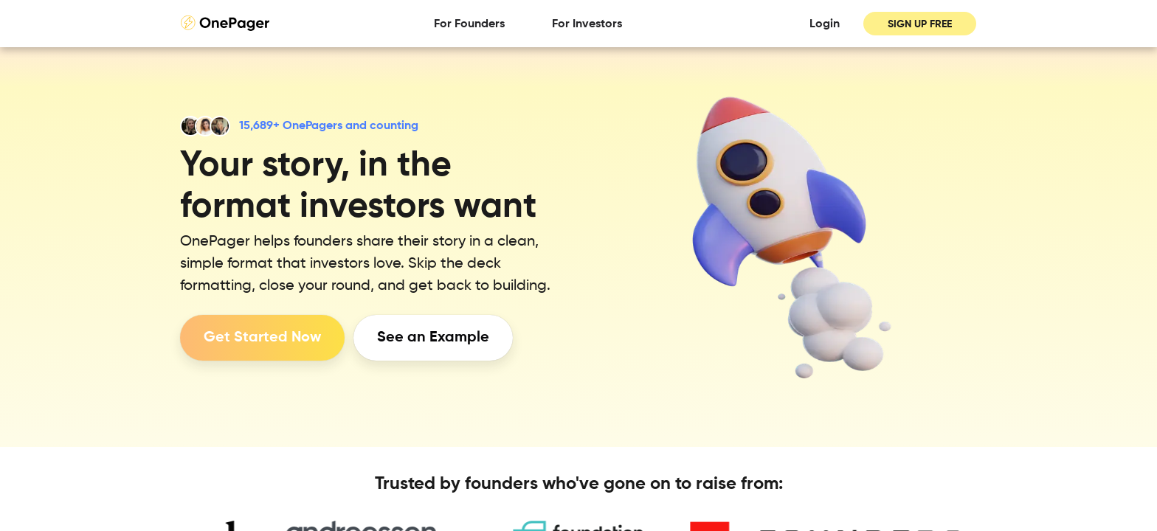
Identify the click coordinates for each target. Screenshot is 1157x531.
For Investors (587, 24)
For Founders (469, 24)
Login (824, 24)
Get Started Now (262, 337)
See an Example (433, 337)
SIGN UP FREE (920, 24)
